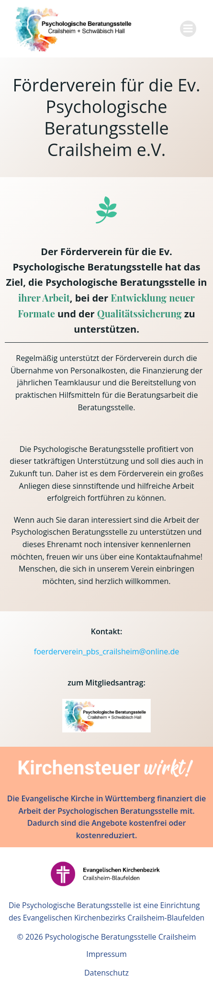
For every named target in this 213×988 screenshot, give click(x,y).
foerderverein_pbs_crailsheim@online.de (106, 651)
